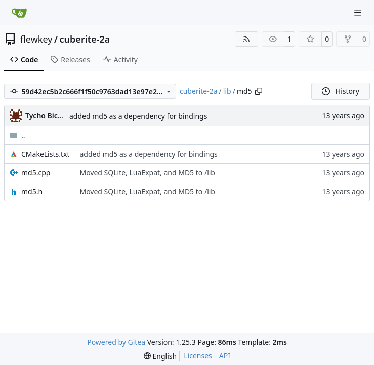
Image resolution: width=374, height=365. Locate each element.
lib (227, 91)
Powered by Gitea (116, 342)
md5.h (32, 191)
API (224, 355)
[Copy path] (258, 91)
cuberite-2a (85, 39)
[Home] (19, 13)
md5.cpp (35, 172)
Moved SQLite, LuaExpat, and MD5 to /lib (147, 172)
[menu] (160, 356)
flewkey (36, 39)
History (340, 91)
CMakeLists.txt (45, 154)
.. (17, 135)
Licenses (198, 355)
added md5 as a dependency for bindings (138, 116)
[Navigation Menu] (359, 12)
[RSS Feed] (246, 39)
